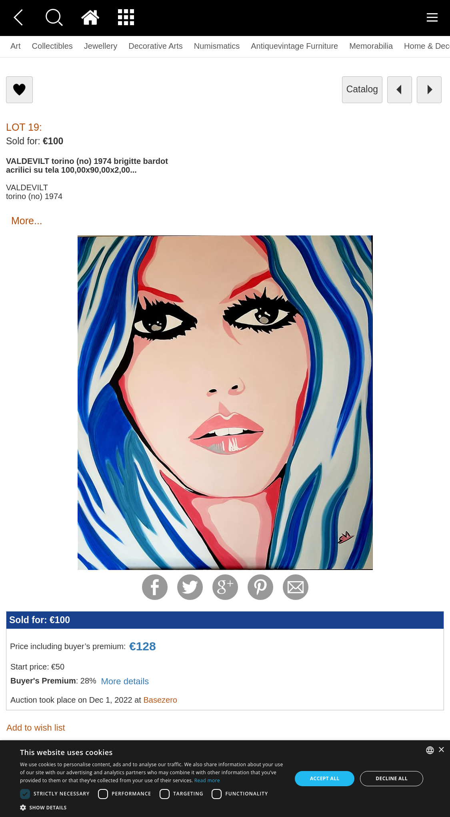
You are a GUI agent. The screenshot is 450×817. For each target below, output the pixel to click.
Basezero (160, 699)
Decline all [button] (392, 778)
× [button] (441, 750)
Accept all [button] (325, 778)
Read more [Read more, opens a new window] (207, 780)
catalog (362, 89)
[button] (152, 807)
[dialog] (225, 778)
